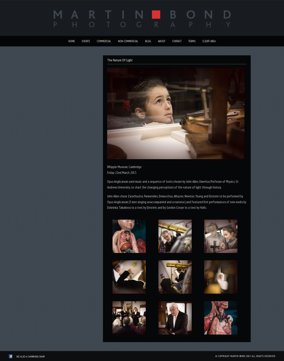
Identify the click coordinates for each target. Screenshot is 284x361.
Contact (176, 41)
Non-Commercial (128, 41)
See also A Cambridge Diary (30, 356)
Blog (148, 41)
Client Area (209, 41)
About (161, 41)
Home (71, 41)
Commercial (104, 41)
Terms (191, 41)
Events (86, 41)
